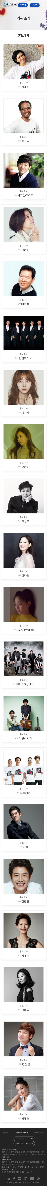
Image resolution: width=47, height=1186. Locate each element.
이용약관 (6, 1133)
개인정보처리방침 (22, 1133)
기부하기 (23, 5)
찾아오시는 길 (39, 1133)
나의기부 (35, 5)
